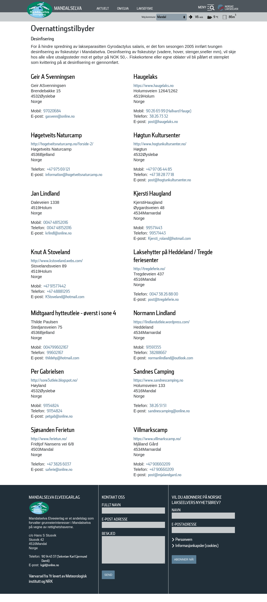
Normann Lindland (162, 313)
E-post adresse (118, 527)
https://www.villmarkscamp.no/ (165, 446)
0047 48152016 (59, 222)
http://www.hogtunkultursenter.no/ (169, 143)
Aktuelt (109, 8)
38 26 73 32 (161, 116)
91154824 (53, 413)
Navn (177, 518)
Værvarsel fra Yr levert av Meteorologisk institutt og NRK (60, 587)
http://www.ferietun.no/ (54, 446)
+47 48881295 (62, 291)
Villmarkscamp (156, 437)
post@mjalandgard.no (170, 482)
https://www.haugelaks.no (160, 85)
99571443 (156, 227)
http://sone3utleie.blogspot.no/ (62, 388)
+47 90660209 (161, 472)
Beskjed (110, 541)
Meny (201, 7)
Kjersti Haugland (159, 193)
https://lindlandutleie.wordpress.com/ (172, 321)
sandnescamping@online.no (177, 418)
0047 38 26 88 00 (167, 294)
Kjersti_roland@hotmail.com (176, 238)
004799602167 (59, 355)
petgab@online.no (64, 424)
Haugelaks (150, 76)
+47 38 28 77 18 (166, 174)
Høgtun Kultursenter (165, 135)
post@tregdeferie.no (169, 299)
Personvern (186, 547)
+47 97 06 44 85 (163, 169)
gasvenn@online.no (65, 116)
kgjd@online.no (53, 573)
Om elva (131, 8)
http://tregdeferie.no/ (155, 268)
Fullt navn (113, 513)
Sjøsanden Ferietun (60, 437)
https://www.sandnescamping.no (167, 388)
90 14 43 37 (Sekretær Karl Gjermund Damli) (64, 567)
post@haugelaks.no (168, 121)
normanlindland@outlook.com (178, 357)
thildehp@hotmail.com (68, 365)
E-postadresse (187, 532)
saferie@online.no (63, 477)
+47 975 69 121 (63, 169)
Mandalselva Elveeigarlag (59, 505)
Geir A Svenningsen (61, 76)
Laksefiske (156, 8)
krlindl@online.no (63, 233)
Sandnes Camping (161, 379)
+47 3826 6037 (63, 472)
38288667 (159, 352)
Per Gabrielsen (53, 379)
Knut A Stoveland (57, 252)
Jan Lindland (49, 193)
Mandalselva (70, 8)
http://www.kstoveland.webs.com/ (65, 260)
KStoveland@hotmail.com (71, 296)
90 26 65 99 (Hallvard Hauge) (176, 110)
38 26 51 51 (161, 413)
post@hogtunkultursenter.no (177, 179)
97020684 (53, 110)
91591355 (156, 347)
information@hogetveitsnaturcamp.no (84, 174)
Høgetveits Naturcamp (65, 135)
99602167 (57, 360)
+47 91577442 (58, 286)
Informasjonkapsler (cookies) (204, 553)
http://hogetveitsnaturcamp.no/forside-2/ (72, 143)
